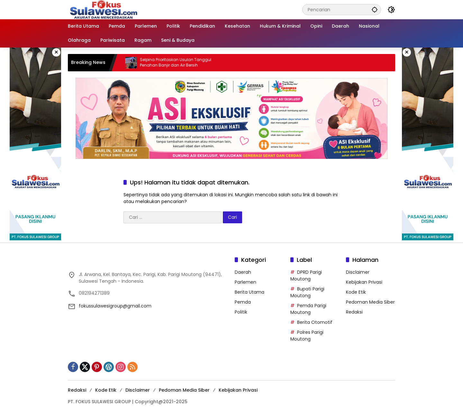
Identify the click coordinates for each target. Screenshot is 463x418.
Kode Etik (356, 292)
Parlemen (245, 282)
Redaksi (354, 312)
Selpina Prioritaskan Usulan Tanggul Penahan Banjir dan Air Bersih (179, 62)
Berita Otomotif (314, 322)
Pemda (243, 302)
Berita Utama (249, 292)
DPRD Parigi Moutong (306, 275)
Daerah (243, 272)
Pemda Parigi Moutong (308, 309)
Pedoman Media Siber (370, 302)
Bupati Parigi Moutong (307, 292)
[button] (374, 9)
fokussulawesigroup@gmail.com (115, 306)
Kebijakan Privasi (364, 282)
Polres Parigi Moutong (306, 335)
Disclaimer (357, 272)
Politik (241, 312)
